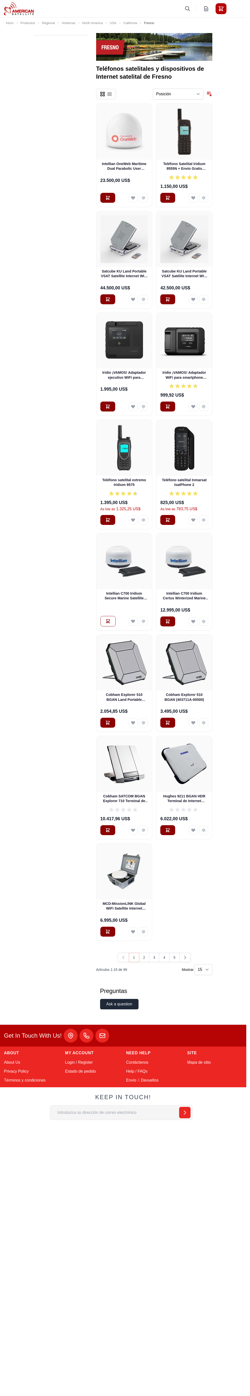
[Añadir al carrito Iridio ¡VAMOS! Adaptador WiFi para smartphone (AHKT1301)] (167, 406)
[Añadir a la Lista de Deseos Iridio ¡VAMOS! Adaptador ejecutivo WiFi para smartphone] (133, 406)
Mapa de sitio (199, 1062)
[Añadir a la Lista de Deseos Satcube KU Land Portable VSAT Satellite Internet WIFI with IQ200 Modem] (133, 299)
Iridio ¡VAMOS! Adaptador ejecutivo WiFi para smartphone (124, 375)
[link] (123, 957)
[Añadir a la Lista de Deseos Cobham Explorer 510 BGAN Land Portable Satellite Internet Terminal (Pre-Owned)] (133, 722)
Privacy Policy (16, 1071)
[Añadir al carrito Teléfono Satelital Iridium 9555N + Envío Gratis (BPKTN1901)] (167, 198)
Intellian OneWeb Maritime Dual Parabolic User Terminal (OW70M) (124, 166)
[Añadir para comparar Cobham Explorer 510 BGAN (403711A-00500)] (203, 722)
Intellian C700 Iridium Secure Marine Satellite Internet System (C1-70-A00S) (124, 596)
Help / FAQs (136, 1071)
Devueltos (150, 1080)
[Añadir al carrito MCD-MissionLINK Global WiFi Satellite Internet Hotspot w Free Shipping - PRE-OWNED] (107, 932)
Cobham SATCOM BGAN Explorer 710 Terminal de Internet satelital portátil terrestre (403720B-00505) (124, 799)
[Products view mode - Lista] (109, 94)
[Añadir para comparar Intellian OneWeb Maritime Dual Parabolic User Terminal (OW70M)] (143, 197)
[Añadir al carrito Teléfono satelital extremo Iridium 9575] (107, 520)
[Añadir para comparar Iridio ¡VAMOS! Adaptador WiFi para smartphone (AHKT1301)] (203, 406)
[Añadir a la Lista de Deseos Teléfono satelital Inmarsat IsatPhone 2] (193, 519)
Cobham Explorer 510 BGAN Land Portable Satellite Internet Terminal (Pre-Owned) (124, 697)
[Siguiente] (185, 957)
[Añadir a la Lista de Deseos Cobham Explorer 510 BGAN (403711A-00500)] (193, 722)
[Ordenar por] (178, 94)
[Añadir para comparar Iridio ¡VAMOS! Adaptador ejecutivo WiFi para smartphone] (143, 406)
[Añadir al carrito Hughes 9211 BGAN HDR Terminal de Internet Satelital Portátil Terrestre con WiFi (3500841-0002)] (167, 830)
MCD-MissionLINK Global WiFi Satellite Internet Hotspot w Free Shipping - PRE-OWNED (124, 906)
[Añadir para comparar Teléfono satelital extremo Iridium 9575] (143, 519)
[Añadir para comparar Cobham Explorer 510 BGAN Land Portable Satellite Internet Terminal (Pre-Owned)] (143, 722)
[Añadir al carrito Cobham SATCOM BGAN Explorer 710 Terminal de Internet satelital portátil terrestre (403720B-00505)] (107, 830)
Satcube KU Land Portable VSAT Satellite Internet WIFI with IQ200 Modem (124, 274)
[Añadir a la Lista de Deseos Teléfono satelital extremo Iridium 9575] (133, 519)
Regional (48, 23)
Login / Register (79, 1062)
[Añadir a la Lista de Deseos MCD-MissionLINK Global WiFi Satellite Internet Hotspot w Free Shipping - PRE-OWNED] (133, 931)
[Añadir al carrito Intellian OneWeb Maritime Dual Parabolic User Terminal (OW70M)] (107, 198)
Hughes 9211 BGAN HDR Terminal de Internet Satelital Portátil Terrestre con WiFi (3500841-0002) (184, 799)
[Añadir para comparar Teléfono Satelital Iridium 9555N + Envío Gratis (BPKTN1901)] (203, 197)
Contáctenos (137, 1062)
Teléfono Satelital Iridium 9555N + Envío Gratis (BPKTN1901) (184, 166)
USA (113, 23)
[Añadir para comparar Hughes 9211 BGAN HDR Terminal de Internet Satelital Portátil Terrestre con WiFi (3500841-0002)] (203, 830)
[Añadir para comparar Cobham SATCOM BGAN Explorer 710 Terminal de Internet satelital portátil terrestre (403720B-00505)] (143, 830)
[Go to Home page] (19, 8)
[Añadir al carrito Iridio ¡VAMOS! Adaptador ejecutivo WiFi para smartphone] (107, 406)
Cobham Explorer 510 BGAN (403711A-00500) (184, 697)
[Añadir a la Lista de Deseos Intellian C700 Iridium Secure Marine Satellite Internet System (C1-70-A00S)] (133, 621)
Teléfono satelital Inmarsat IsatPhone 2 (184, 482)
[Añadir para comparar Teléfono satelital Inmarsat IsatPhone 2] (203, 519)
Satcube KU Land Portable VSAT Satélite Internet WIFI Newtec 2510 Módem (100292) (184, 274)
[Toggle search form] (188, 9)
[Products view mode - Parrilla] (103, 94)
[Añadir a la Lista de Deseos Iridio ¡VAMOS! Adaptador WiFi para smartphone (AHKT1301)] (193, 406)
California (130, 23)
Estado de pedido (80, 1071)
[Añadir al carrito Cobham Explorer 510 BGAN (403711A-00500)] (167, 723)
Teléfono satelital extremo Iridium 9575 (124, 482)
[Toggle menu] (234, 9)
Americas (68, 23)
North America (92, 23)
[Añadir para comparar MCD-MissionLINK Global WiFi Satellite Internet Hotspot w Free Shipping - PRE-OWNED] (143, 931)
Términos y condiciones (25, 1080)
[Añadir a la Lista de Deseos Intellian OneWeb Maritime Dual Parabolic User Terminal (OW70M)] (133, 197)
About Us (12, 1062)
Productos (28, 23)
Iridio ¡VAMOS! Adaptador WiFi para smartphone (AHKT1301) (184, 375)
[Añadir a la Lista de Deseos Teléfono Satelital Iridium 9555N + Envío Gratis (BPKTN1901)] (193, 197)
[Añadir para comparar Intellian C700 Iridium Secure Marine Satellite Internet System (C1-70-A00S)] (143, 621)
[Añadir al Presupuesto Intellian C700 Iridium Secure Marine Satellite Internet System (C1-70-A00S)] (108, 621)
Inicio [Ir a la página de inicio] (10, 23)
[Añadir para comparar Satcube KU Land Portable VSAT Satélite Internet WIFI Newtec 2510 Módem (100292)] (203, 299)
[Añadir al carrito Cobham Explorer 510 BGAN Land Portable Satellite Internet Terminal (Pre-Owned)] (107, 723)
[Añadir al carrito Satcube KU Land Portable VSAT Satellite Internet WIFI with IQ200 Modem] (107, 299)
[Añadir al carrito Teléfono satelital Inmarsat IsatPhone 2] (167, 520)
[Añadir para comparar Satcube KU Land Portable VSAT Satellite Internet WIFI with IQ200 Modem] (143, 299)
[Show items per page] (203, 969)
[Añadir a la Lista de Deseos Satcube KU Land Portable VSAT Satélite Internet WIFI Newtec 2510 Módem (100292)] (193, 299)
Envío (131, 1080)
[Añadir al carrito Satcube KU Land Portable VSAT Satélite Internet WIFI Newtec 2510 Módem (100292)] (167, 299)
